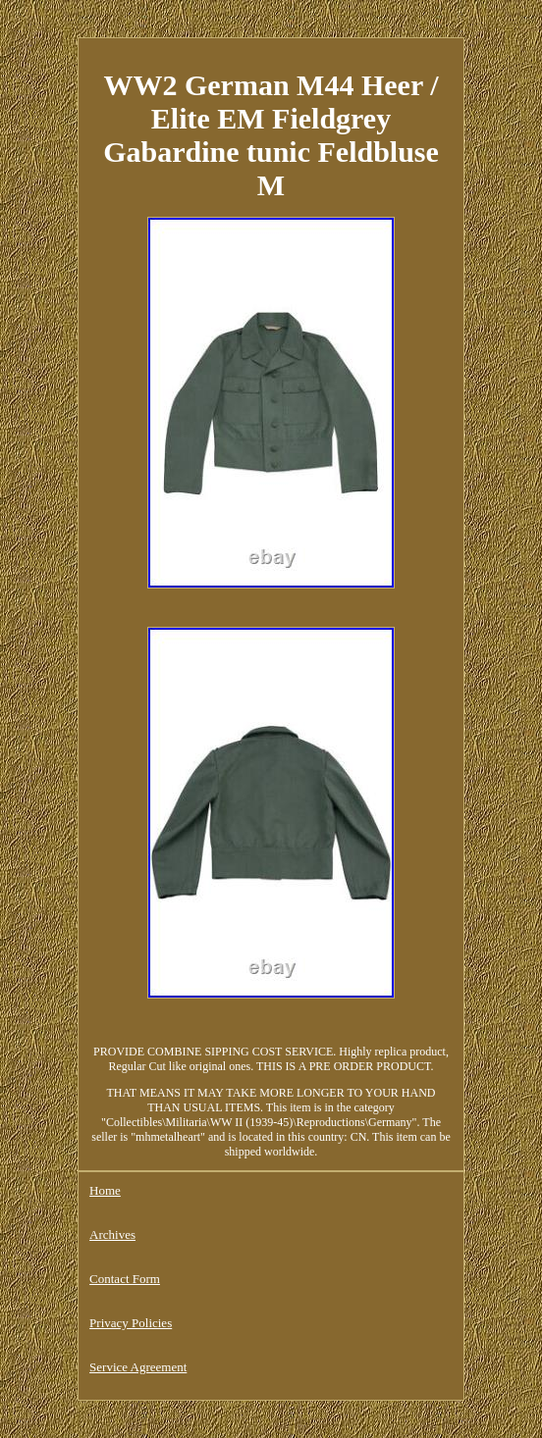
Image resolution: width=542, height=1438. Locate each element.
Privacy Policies (130, 1322)
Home (105, 1190)
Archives (112, 1234)
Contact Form (124, 1278)
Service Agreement (138, 1367)
